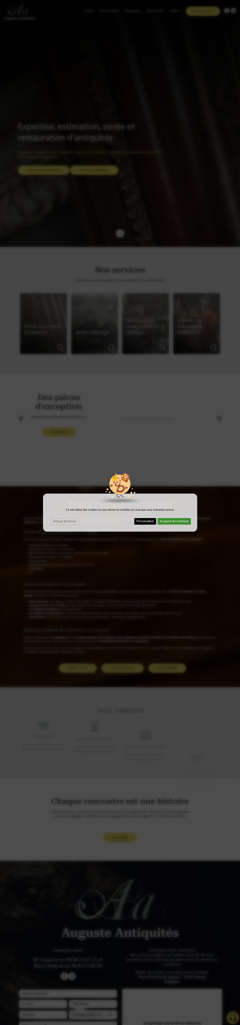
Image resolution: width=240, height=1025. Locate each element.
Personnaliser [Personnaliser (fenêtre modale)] (145, 521)
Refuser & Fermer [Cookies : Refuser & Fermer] (64, 521)
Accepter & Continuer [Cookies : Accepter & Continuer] (174, 521)
